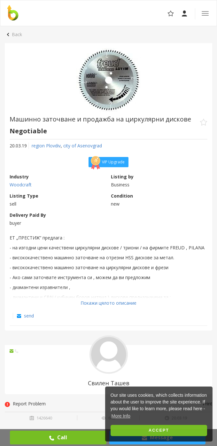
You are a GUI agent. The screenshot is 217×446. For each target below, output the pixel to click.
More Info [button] (121, 416)
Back (17, 34)
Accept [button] (159, 430)
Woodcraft (21, 185)
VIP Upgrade (107, 162)
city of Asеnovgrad (82, 146)
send (25, 316)
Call (58, 437)
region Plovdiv (46, 146)
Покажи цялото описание (108, 303)
